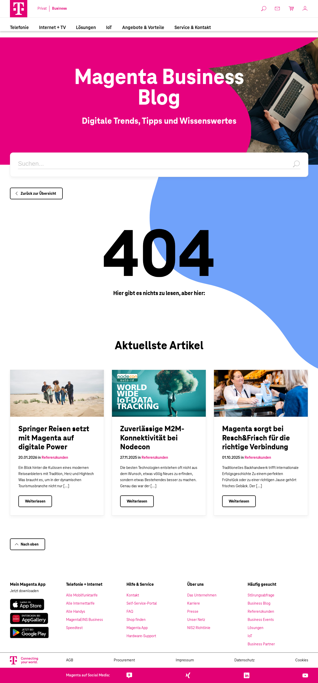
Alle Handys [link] (75, 612)
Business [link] (59, 9)
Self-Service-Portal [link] (141, 604)
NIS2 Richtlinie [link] (198, 628)
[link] (27, 604)
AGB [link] (69, 660)
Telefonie (19, 27)
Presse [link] (192, 612)
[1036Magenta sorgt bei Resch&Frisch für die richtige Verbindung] (261, 393)
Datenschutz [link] (244, 660)
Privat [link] (42, 9)
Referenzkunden (55, 458)
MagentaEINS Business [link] (84, 620)
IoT (109, 27)
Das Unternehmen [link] (202, 595)
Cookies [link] (301, 660)
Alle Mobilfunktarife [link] (82, 595)
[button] (18, 8)
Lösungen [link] (255, 628)
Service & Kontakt (192, 27)
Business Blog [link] (259, 604)
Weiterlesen (35, 501)
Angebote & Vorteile (143, 27)
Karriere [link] (193, 604)
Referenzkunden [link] (261, 612)
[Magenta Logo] (18, 8)
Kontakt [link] (132, 595)
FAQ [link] (129, 612)
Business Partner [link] (261, 644)
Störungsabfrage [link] (261, 595)
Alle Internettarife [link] (80, 604)
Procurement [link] (124, 660)
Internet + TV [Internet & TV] (52, 27)
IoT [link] (250, 636)
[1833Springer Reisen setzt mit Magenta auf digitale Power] (57, 393)
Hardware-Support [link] (141, 636)
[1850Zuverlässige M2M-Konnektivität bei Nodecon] (159, 393)
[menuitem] (19, 27)
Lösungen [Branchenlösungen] (86, 27)
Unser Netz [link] (196, 620)
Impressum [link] (185, 660)
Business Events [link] (261, 620)
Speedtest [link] (74, 628)
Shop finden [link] (136, 620)
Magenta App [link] (137, 628)
